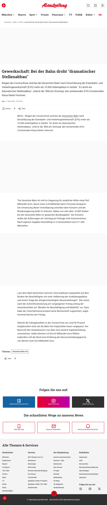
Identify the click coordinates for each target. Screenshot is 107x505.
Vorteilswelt (32, 477)
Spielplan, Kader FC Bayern (37, 481)
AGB (80, 460)
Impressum (83, 457)
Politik (78, 14)
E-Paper (56, 471)
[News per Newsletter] (53, 427)
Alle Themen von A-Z (35, 457)
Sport (32, 14)
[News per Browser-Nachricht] (88, 427)
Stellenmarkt (32, 487)
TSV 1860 (5, 471)
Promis (45, 14)
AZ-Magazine (58, 484)
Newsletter (32, 460)
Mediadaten (58, 477)
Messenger (32, 464)
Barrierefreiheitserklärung (88, 467)
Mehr (102, 14)
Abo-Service (58, 467)
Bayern (22, 14)
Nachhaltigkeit (7, 491)
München (7, 14)
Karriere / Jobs (59, 460)
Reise (4, 487)
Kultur (89, 14)
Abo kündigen (84, 471)
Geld (20, 22)
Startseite (7, 22)
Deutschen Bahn (70, 116)
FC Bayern (6, 467)
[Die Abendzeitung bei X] (88, 402)
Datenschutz (83, 464)
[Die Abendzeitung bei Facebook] (19, 402)
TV (70, 14)
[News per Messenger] (19, 427)
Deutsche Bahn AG (20, 351)
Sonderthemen (59, 487)
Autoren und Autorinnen (62, 457)
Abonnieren (58, 464)
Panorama (57, 14)
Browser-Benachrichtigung (37, 471)
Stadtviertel (6, 460)
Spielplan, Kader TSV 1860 (37, 484)
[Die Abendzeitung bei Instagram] (53, 402)
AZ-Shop (57, 481)
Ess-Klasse (32, 474)
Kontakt (56, 474)
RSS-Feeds (32, 467)
